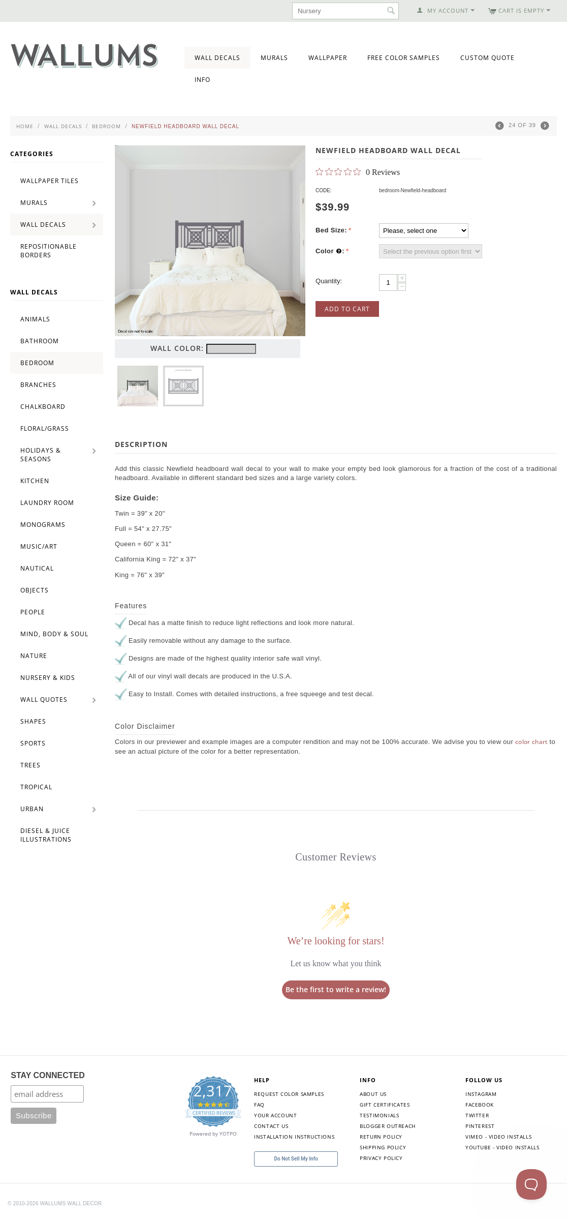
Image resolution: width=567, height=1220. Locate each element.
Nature (33, 655)
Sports (33, 743)
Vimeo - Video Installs (498, 1136)
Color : (330, 251)
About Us (373, 1093)
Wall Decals (217, 57)
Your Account (275, 1115)
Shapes (33, 721)
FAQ (259, 1104)
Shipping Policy (383, 1147)
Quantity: (329, 281)
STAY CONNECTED (48, 1075)
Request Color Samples (289, 1093)
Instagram (480, 1093)
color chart (531, 741)
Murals (274, 57)
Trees (30, 765)
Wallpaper (327, 57)
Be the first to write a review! (336, 989)
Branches (38, 384)
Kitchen (34, 481)
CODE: (324, 190)
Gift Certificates (385, 1104)
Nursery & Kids (47, 677)
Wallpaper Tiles (49, 180)
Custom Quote (487, 57)
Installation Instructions (294, 1136)
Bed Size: (331, 230)
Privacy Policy (381, 1158)
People (32, 612)
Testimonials (379, 1115)
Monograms (43, 524)
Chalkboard (43, 406)
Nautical (37, 568)
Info (202, 79)
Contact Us (271, 1125)
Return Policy (381, 1136)
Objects (34, 590)
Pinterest (479, 1125)
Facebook (479, 1104)
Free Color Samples (403, 57)
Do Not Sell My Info (296, 1159)
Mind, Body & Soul (54, 634)
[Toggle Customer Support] (531, 1184)
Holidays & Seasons (40, 454)
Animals (35, 319)
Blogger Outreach (388, 1125)
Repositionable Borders (48, 250)
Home (25, 126)
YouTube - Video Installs (502, 1147)
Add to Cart (347, 309)
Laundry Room (47, 502)
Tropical (36, 787)
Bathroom (39, 341)
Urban (32, 809)
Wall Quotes (44, 699)
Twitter (477, 1115)
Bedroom (106, 126)
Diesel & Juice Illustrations (46, 835)
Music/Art (38, 546)
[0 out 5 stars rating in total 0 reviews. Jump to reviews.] (358, 172)
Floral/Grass (44, 428)
